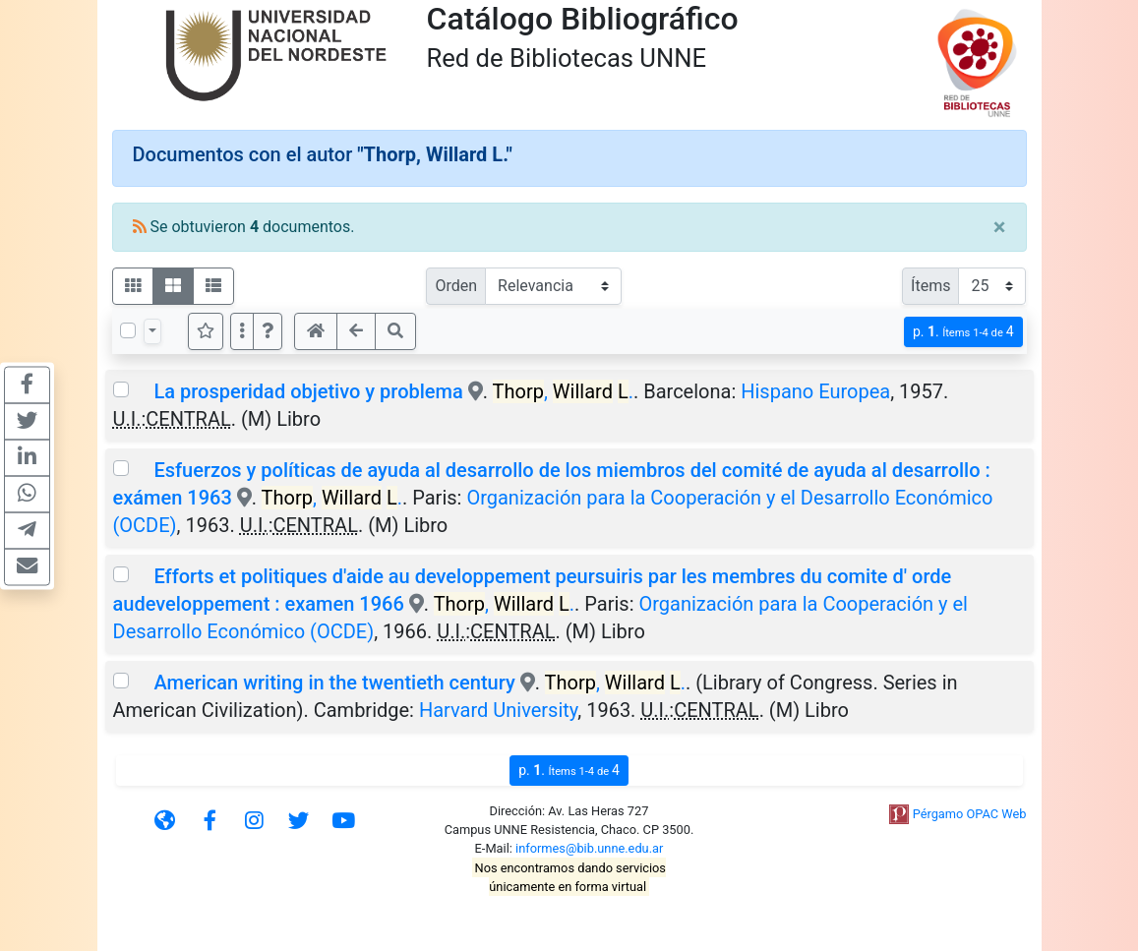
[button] (267, 331)
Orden (456, 285)
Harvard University (498, 710)
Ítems (930, 285)
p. (963, 332)
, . (563, 391)
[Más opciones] (242, 331)
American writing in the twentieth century (336, 682)
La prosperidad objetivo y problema (307, 391)
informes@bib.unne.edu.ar (589, 848)
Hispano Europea (815, 391)
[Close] (1000, 227)
